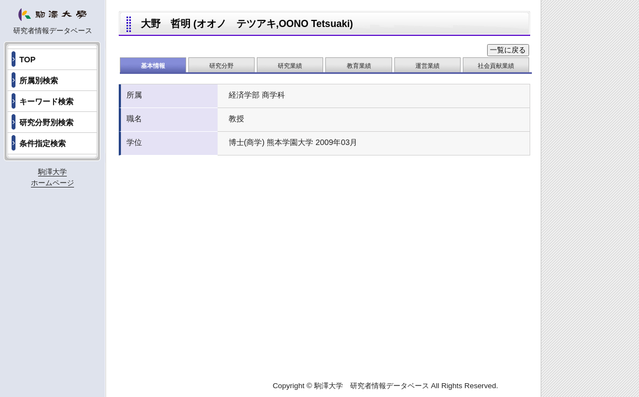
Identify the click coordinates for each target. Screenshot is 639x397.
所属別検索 (38, 80)
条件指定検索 (42, 143)
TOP (27, 59)
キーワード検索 (46, 101)
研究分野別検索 (46, 122)
